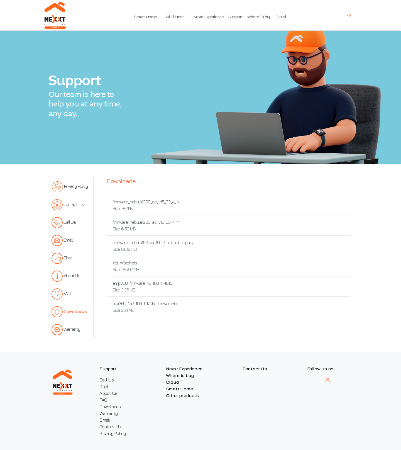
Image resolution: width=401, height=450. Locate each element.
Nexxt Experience (208, 16)
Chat (104, 386)
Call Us (106, 379)
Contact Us (110, 426)
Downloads (110, 406)
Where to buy (180, 375)
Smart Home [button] (145, 16)
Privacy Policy (112, 433)
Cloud (281, 16)
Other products (182, 395)
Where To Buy (259, 16)
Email (104, 419)
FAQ (103, 399)
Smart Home (179, 388)
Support (235, 16)
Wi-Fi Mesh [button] (175, 16)
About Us (108, 393)
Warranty (108, 413)
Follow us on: (320, 368)
